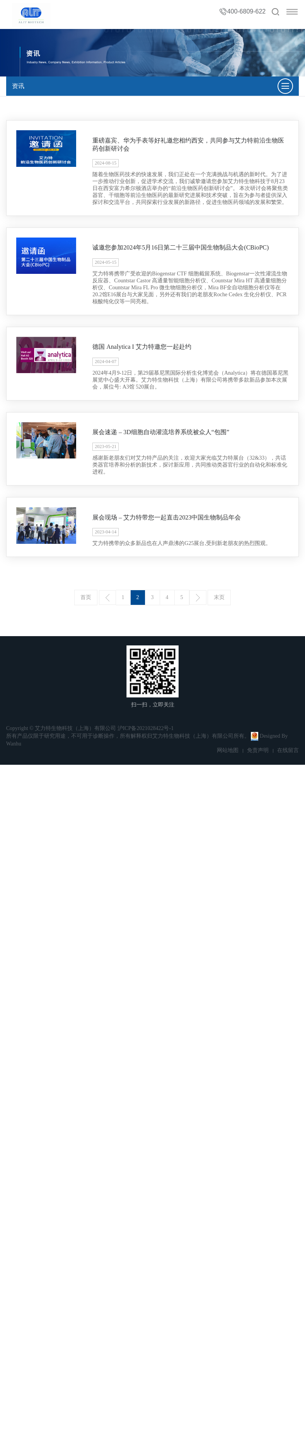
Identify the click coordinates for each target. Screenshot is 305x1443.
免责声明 (258, 750)
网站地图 (228, 750)
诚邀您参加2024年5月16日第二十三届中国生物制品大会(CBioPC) (180, 247)
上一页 (107, 597)
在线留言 (288, 750)
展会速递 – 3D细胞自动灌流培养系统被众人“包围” (160, 432)
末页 (219, 597)
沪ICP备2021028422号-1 (146, 728)
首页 (85, 597)
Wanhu (13, 744)
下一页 (197, 597)
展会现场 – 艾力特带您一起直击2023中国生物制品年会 (166, 517)
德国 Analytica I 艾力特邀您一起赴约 (141, 346)
